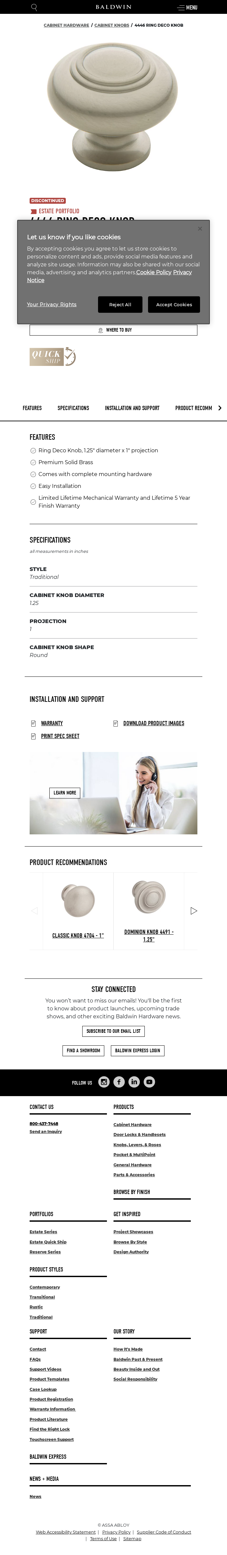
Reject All (120, 304)
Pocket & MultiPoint (134, 1154)
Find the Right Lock (50, 1429)
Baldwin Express (48, 1456)
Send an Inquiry (46, 1131)
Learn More (65, 793)
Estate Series (43, 1231)
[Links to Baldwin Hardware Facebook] (119, 1082)
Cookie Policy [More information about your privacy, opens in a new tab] (153, 272)
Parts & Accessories (134, 1174)
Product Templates (49, 1379)
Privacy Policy (116, 1532)
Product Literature (49, 1419)
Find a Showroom (83, 1051)
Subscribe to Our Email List (113, 1031)
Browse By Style (130, 1242)
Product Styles (46, 1269)
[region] (113, 272)
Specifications (73, 408)
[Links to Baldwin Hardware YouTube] (149, 1082)
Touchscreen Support (52, 1439)
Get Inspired (127, 1214)
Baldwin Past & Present (138, 1359)
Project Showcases (133, 1231)
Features (32, 408)
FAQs (35, 1359)
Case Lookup (43, 1389)
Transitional (42, 1297)
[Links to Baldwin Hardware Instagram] (104, 1082)
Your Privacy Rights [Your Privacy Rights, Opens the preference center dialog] (52, 305)
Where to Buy (115, 330)
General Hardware (133, 1164)
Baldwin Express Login (137, 1051)
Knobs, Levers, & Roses (137, 1144)
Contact (38, 1349)
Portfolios (41, 1214)
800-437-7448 (44, 1123)
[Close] (200, 228)
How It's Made (128, 1349)
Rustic (36, 1306)
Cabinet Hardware (133, 1124)
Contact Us (42, 1107)
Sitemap (132, 1538)
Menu (186, 8)
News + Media (44, 1479)
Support (38, 1331)
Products (124, 1107)
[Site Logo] (113, 7)
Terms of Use (103, 1538)
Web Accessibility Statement (66, 1532)
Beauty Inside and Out (137, 1369)
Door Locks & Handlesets (140, 1134)
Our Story (124, 1331)
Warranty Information (53, 1409)
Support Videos (46, 1369)
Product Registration (51, 1399)
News (35, 1496)
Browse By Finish (132, 1192)
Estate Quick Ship (48, 1242)
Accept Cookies (174, 304)
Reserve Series (45, 1251)
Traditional (41, 1317)
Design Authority (131, 1251)
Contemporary (45, 1287)
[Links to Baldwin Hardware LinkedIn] (134, 1082)
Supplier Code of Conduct (164, 1532)
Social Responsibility (135, 1379)
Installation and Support (132, 408)
